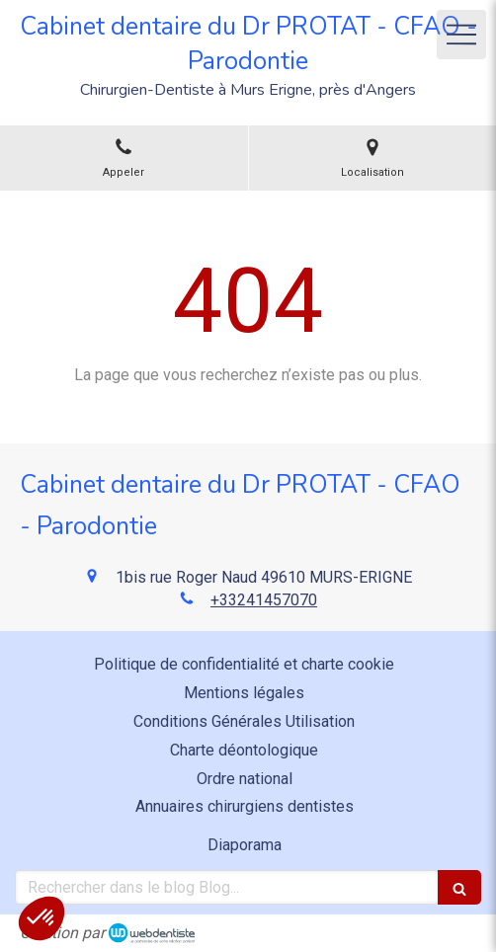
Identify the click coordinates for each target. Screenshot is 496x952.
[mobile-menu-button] (461, 34)
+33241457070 (263, 600)
